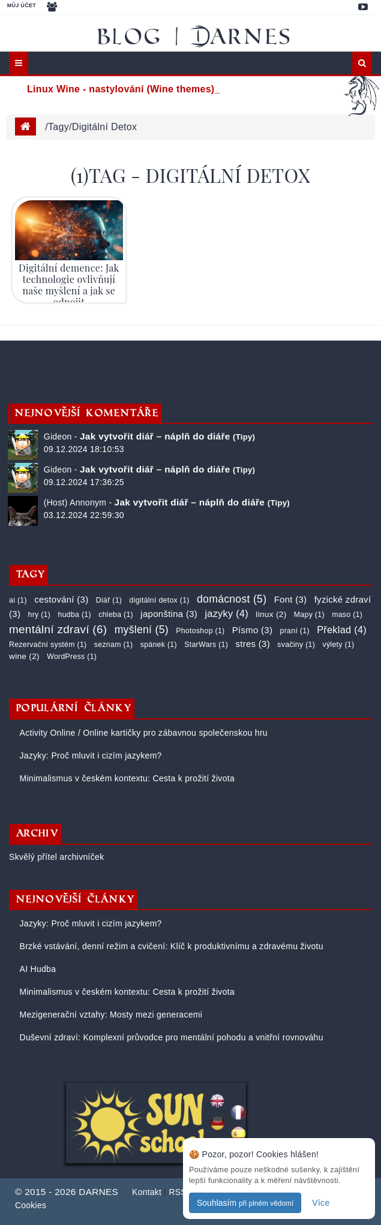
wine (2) (24, 656)
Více (320, 1203)
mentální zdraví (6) (58, 629)
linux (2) (271, 614)
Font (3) (290, 599)
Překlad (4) (342, 629)
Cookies (30, 1205)
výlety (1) (338, 644)
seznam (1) (113, 644)
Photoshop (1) (200, 631)
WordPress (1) (72, 656)
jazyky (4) (226, 613)
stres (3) (252, 644)
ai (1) (18, 600)
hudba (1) (74, 614)
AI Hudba (36, 969)
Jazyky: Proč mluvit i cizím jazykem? (89, 755)
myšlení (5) (142, 630)
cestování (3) (61, 599)
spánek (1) (158, 644)
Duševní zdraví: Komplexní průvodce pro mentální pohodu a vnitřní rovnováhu (170, 1037)
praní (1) (295, 631)
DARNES (98, 1192)
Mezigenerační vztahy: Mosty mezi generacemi (109, 1014)
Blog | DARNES (195, 36)
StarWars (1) (206, 644)
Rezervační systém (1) (47, 644)
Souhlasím (245, 1203)
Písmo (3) (252, 630)
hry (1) (39, 614)
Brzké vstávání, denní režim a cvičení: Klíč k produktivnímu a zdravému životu (170, 946)
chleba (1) (115, 614)
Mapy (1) (309, 614)
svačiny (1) (296, 644)
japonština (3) (168, 614)
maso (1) (347, 614)
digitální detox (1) (160, 600)
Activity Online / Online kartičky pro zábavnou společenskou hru (142, 733)
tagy (58, 127)
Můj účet (21, 5)
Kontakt (146, 1192)
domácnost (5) (231, 599)
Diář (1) (109, 600)
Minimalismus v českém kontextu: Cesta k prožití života (126, 778)
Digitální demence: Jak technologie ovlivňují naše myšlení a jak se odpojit (69, 285)
